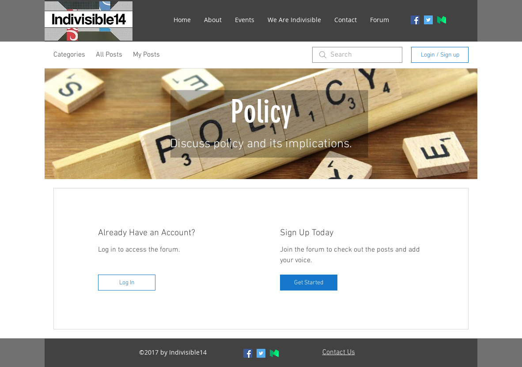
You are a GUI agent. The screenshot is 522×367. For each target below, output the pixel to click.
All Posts (109, 54)
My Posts (146, 54)
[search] (357, 55)
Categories (69, 54)
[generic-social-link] (441, 19)
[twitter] (428, 19)
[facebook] (415, 19)
